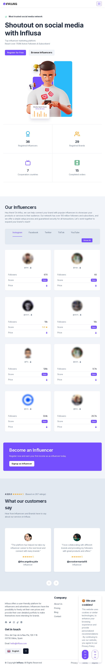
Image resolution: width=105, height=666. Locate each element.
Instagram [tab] (17, 232)
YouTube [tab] (75, 232)
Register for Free (15, 52)
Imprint (95, 663)
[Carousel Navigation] (52, 583)
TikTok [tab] (61, 232)
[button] (13, 651)
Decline (95, 654)
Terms (85, 663)
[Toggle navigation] (99, 4)
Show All (87, 240)
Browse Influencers (41, 52)
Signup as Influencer (22, 463)
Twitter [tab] (48, 232)
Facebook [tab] (33, 232)
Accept (85, 654)
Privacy (74, 663)
